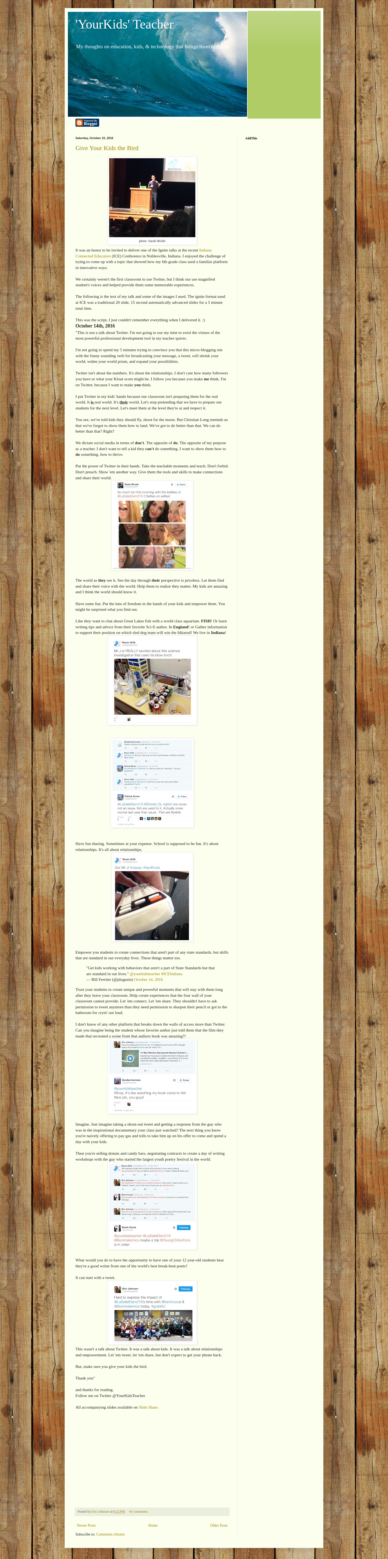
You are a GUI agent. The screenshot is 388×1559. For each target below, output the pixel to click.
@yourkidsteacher (145, 973)
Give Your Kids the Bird (106, 147)
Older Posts (219, 1525)
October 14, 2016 (148, 979)
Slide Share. (149, 1407)
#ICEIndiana (171, 973)
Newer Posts (86, 1525)
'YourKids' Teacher (124, 24)
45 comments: (139, 1511)
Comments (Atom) (110, 1534)
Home (153, 1525)
